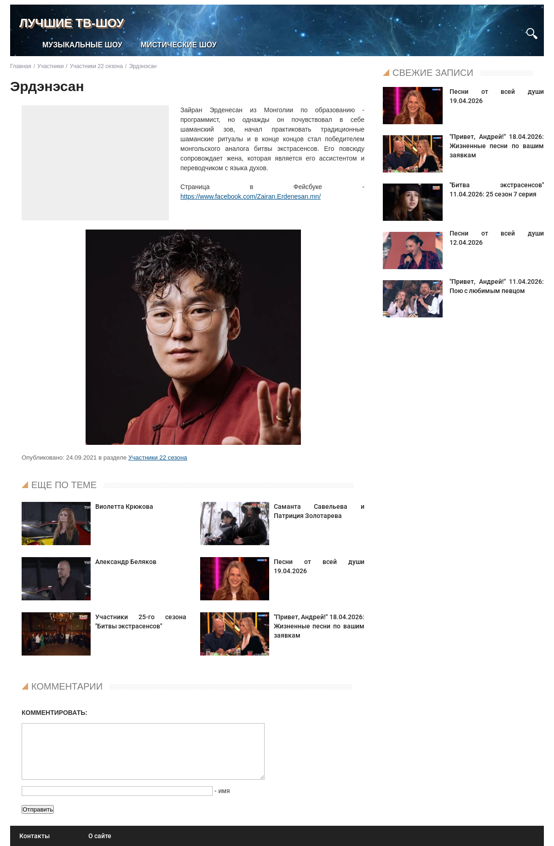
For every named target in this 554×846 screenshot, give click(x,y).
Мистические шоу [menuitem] (179, 45)
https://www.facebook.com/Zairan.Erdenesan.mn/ (250, 196)
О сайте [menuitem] (99, 836)
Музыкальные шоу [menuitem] (82, 45)
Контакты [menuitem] (34, 836)
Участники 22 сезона (157, 457)
